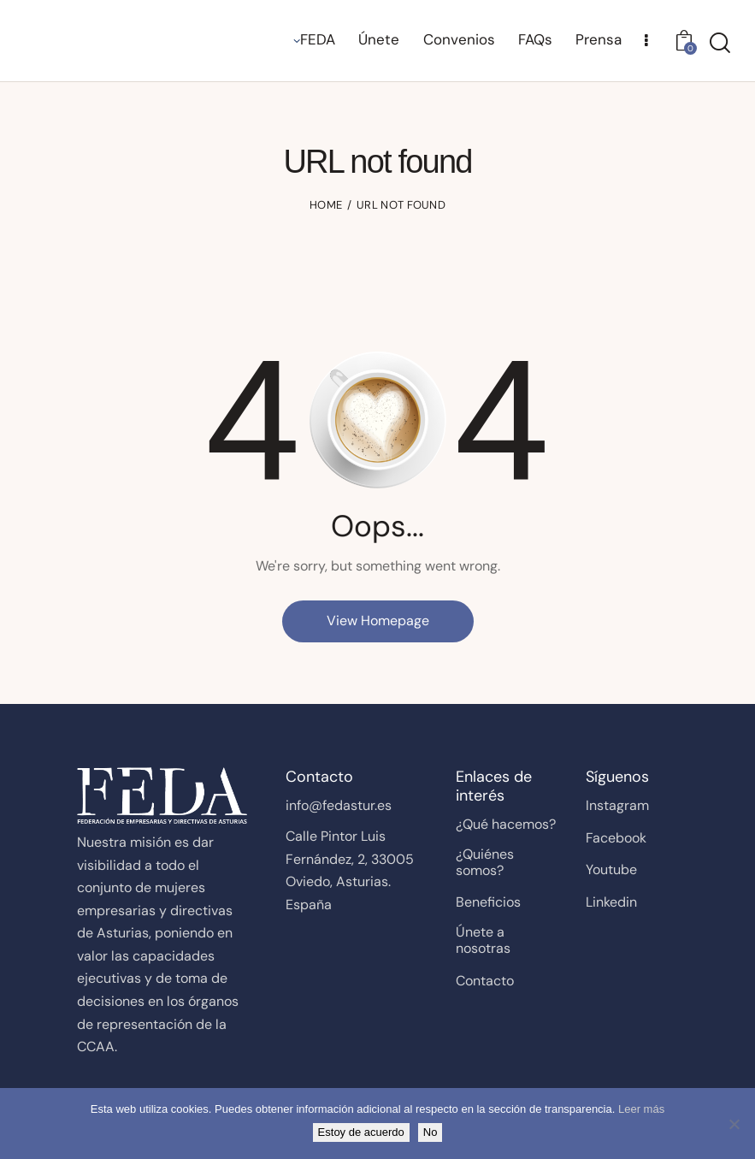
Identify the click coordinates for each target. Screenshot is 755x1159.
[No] (733, 1123)
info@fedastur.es (339, 805)
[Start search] (720, 43)
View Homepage (378, 621)
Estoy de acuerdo (361, 1132)
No (430, 1132)
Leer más (641, 1109)
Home (326, 205)
